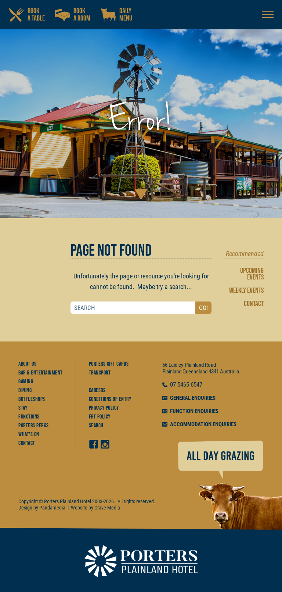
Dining (25, 390)
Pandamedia (52, 508)
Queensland (194, 371)
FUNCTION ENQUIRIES (194, 411)
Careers (97, 390)
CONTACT (254, 303)
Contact (26, 443)
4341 (214, 371)
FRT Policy (100, 416)
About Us (27, 364)
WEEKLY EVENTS (246, 290)
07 (173, 384)
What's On (28, 434)
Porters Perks (33, 425)
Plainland (171, 371)
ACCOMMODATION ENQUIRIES (203, 424)
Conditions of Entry (110, 399)
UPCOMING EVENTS (252, 274)
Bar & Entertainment (40, 372)
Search (96, 425)
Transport (100, 372)
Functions (29, 416)
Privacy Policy (104, 408)
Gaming (25, 381)
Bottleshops (31, 399)
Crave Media (107, 508)
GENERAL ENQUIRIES (193, 398)
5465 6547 (189, 384)
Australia (229, 371)
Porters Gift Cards (109, 364)
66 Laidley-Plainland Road (189, 365)
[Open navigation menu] (267, 14)
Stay (22, 408)
